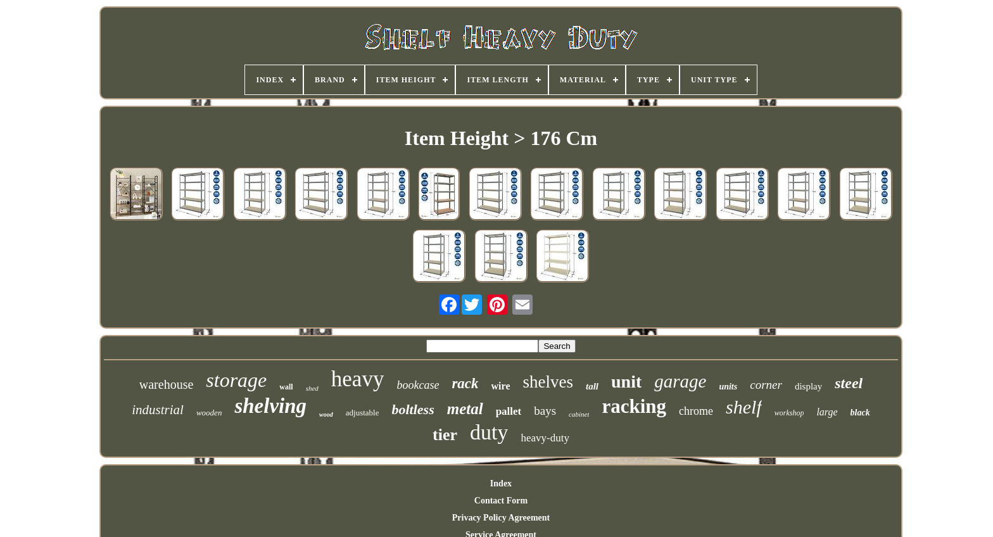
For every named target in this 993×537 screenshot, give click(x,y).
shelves (547, 381)
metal (465, 408)
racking (634, 406)
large (826, 412)
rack (465, 383)
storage (236, 380)
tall (592, 386)
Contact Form (501, 500)
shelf (744, 406)
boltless (412, 409)
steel (849, 383)
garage (680, 381)
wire (500, 386)
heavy (357, 379)
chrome (696, 411)
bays (545, 410)
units (728, 386)
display (808, 386)
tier (445, 435)
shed (312, 388)
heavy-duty (545, 438)
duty (489, 432)
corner (766, 384)
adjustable (362, 412)
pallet (509, 411)
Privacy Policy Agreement (501, 517)
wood (326, 414)
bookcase (417, 385)
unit (626, 381)
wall (286, 386)
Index (501, 483)
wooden (209, 412)
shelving (270, 406)
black (860, 412)
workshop (789, 412)
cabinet (579, 414)
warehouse (166, 384)
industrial (158, 409)
